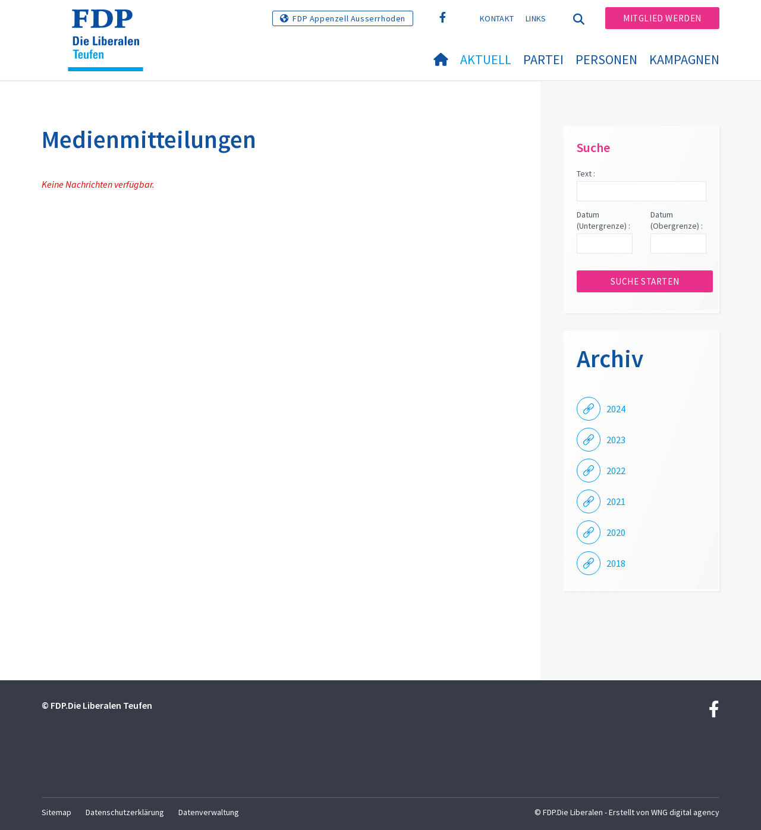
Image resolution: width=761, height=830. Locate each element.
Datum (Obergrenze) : (676, 220)
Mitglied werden (662, 18)
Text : (586, 173)
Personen (606, 59)
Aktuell (485, 59)
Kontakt (497, 18)
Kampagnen (684, 59)
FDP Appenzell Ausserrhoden (349, 18)
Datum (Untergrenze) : (603, 220)
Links (536, 18)
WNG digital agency (685, 812)
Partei (543, 59)
